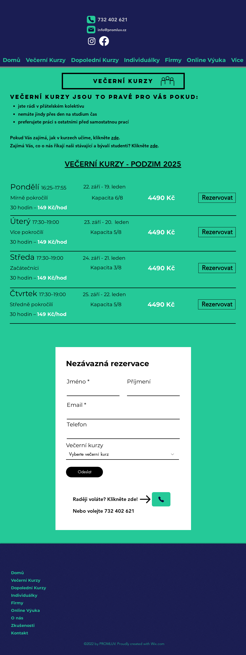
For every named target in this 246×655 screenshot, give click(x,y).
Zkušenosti (23, 625)
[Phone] (91, 19)
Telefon (77, 424)
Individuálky (24, 595)
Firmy (17, 603)
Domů (17, 572)
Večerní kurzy (84, 445)
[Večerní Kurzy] (123, 81)
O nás (17, 618)
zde (115, 138)
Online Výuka (25, 610)
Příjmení (139, 381)
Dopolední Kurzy (28, 587)
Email (75, 405)
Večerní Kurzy (25, 580)
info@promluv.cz (112, 29)
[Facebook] (104, 41)
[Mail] (91, 29)
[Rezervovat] (217, 198)
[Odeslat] (84, 472)
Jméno (76, 381)
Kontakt (19, 633)
